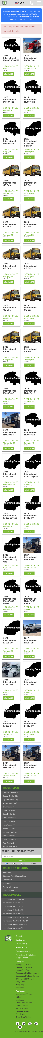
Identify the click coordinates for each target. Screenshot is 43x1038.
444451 (5, 653)
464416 (5, 528)
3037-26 (5, 320)
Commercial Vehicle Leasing (27, 973)
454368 (26, 153)
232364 (5, 70)
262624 (5, 611)
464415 (26, 486)
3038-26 (26, 320)
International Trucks (24, 994)
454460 (5, 736)
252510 (26, 403)
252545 (5, 112)
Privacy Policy (21, 944)
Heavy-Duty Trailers (24, 967)
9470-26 (5, 195)
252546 (5, 153)
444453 (26, 736)
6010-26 (26, 361)
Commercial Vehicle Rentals (27, 976)
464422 (26, 528)
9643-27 (26, 653)
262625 (26, 611)
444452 (5, 694)
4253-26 (5, 445)
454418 (5, 486)
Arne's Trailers (22, 1006)
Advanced (33, 864)
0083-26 (26, 237)
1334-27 (5, 777)
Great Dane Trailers (24, 1003)
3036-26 (26, 278)
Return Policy (21, 947)
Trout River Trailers (23, 1017)
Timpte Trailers (22, 1008)
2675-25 (26, 70)
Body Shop (20, 982)
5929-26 (5, 361)
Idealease (20, 1000)
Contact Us (20, 940)
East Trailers (21, 1014)
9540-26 (26, 195)
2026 (11, 182)
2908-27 (26, 569)
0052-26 (5, 237)
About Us (20, 936)
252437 (26, 112)
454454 (26, 694)
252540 (5, 403)
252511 (26, 445)
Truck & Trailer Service (25, 979)
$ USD (19, 3)
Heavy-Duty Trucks (23, 964)
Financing (20, 987)
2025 (32, 58)
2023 (11, 58)
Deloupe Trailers (22, 1011)
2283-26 (5, 278)
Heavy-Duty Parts (23, 970)
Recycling (20, 984)
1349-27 (26, 777)
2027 (32, 557)
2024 (11, 640)
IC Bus (18, 997)
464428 (5, 569)
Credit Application (23, 951)
